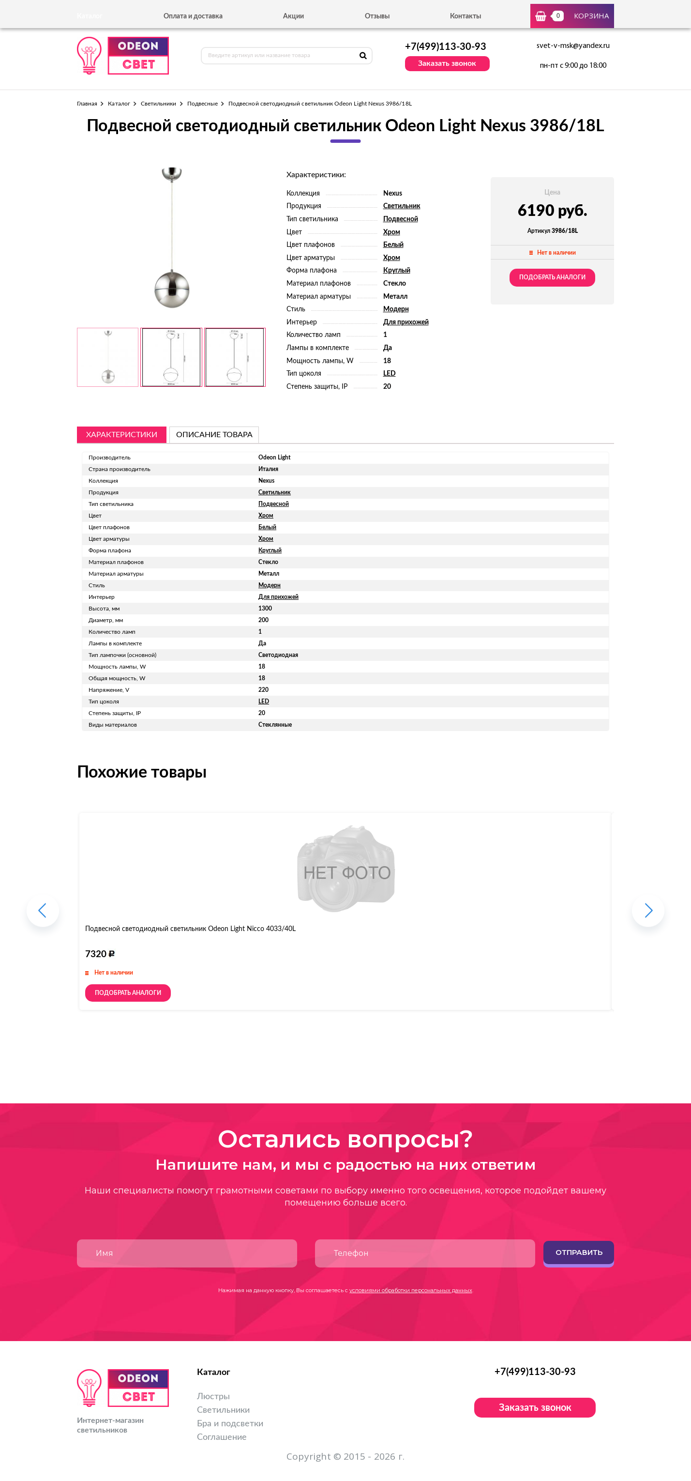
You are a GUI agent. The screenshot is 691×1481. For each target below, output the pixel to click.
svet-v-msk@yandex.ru (573, 46)
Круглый (396, 270)
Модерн (396, 309)
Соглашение (222, 1437)
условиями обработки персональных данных (410, 1290)
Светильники (159, 104)
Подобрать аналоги (552, 277)
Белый (393, 245)
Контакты (465, 16)
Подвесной (400, 219)
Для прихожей (406, 322)
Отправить (579, 1252)
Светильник (402, 206)
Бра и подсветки (230, 1424)
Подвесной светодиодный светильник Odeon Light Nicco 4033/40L (190, 929)
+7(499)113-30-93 (445, 47)
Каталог (119, 104)
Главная (87, 104)
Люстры (213, 1396)
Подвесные (202, 104)
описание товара (214, 435)
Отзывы (377, 16)
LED (389, 373)
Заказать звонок (447, 63)
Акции (293, 16)
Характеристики (121, 435)
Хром (391, 232)
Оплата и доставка (193, 16)
